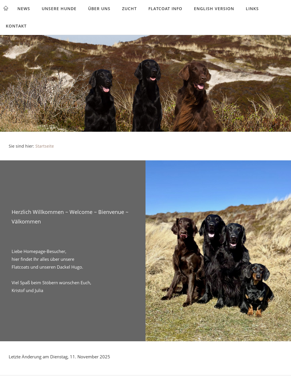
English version (214, 8)
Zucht (129, 8)
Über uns (99, 8)
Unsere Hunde (59, 8)
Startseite (44, 146)
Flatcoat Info (165, 8)
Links (252, 8)
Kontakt (16, 26)
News (23, 8)
